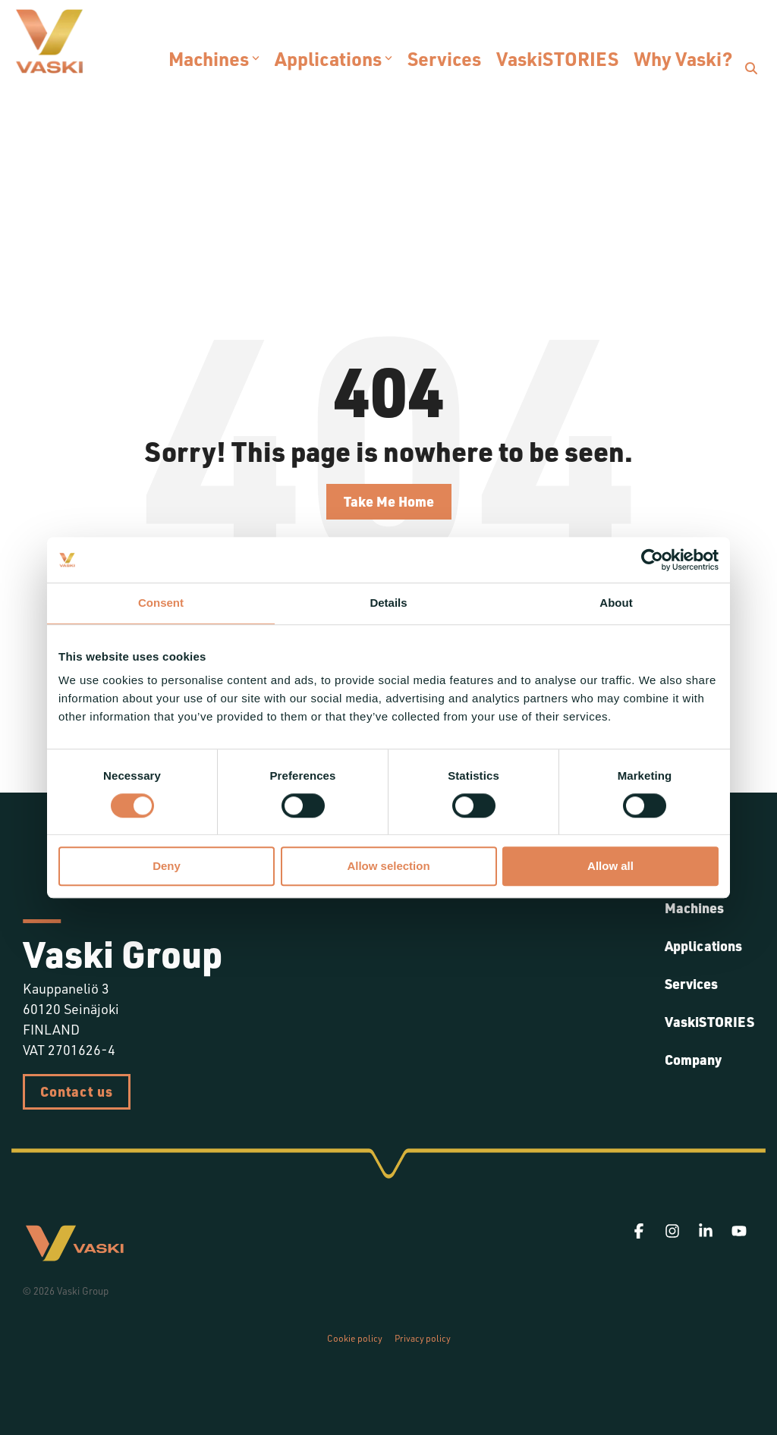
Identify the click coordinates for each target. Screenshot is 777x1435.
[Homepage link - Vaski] (74, 1256)
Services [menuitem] (691, 984)
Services (444, 58)
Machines (214, 58)
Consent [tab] (161, 602)
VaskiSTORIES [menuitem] (709, 1022)
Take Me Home (389, 501)
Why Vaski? (683, 58)
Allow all (610, 866)
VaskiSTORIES (557, 58)
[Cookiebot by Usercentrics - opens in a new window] (652, 559)
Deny (167, 866)
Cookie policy (354, 1338)
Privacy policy (423, 1338)
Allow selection (388, 866)
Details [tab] (388, 602)
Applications (333, 58)
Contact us (76, 1091)
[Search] (751, 68)
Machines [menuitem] (694, 908)
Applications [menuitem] (703, 946)
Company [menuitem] (693, 1059)
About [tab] (615, 602)
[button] (640, 1231)
